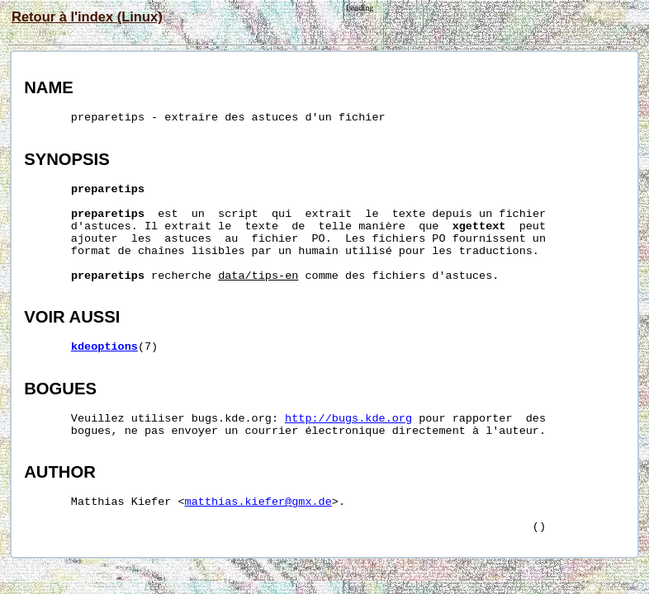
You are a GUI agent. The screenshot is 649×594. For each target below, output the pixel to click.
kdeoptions (104, 347)
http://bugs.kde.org (348, 418)
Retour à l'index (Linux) (87, 16)
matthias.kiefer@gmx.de (258, 502)
